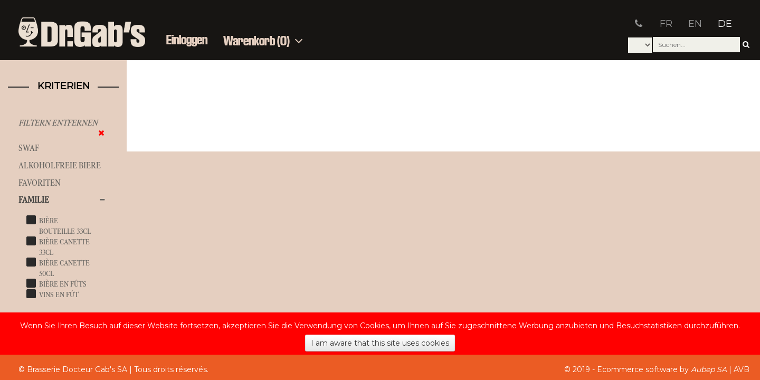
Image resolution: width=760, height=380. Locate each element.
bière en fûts (63, 284)
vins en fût (59, 294)
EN (695, 23)
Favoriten (39, 183)
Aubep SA (709, 369)
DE (725, 23)
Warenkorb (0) (263, 41)
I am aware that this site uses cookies (380, 343)
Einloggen (186, 40)
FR (666, 23)
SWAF (28, 148)
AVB (741, 369)
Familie (33, 200)
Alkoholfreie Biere (59, 165)
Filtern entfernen (58, 123)
